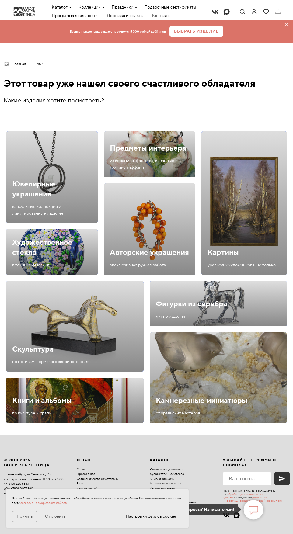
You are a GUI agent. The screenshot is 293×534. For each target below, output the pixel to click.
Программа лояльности (75, 16)
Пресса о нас (86, 474)
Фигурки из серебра (191, 304)
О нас (81, 469)
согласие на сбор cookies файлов (43, 503)
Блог (80, 483)
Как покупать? (87, 488)
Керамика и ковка (162, 488)
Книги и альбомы (42, 400)
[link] (254, 11)
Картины (223, 252)
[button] (242, 11)
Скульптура (33, 349)
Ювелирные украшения (33, 189)
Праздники (122, 7)
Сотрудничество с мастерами (98, 479)
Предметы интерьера (148, 148)
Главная (15, 64)
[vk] (215, 12)
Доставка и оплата (125, 16)
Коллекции (89, 7)
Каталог (60, 7)
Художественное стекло (167, 474)
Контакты (161, 16)
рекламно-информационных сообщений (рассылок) (252, 499)
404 (40, 64)
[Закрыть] (286, 24)
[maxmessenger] (226, 12)
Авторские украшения (149, 252)
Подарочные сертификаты (170, 7)
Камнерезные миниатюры (201, 400)
